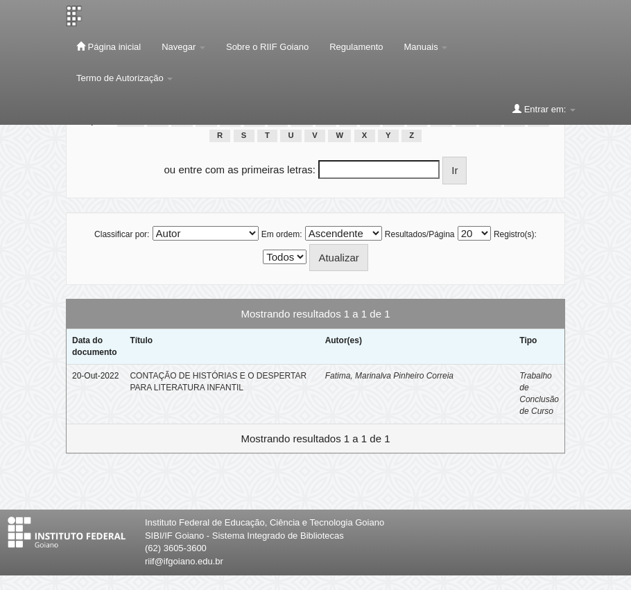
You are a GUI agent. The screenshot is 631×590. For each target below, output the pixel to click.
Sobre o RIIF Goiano (267, 47)
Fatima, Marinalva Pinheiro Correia (389, 376)
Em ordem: (281, 234)
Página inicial (108, 46)
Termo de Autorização (124, 78)
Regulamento (356, 47)
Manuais (426, 47)
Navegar (183, 47)
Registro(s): (515, 234)
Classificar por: (121, 234)
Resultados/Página (420, 234)
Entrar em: (544, 108)
